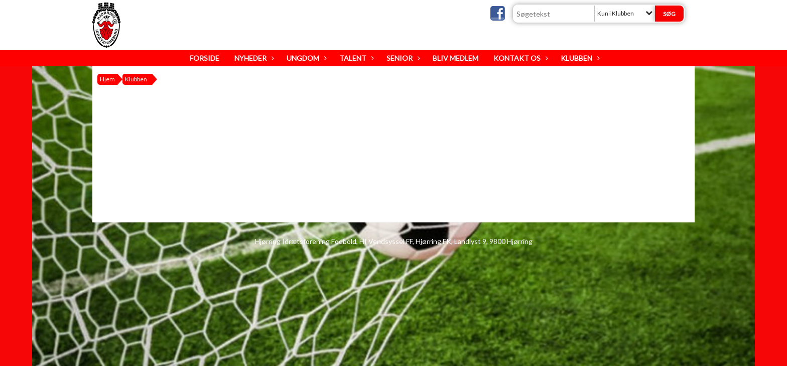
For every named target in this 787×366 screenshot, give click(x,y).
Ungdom (305, 58)
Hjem (107, 79)
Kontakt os (519, 58)
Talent (355, 58)
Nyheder (253, 58)
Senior (402, 58)
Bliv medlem (455, 58)
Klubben (579, 58)
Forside (204, 58)
